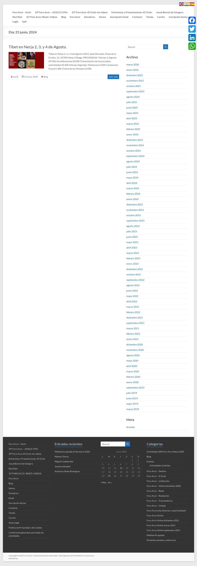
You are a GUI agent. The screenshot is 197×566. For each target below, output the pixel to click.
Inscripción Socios (178, 16)
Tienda (149, 16)
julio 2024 (131, 166)
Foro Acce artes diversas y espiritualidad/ (166, 510)
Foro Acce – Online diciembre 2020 (164, 486)
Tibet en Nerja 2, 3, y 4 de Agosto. (38, 46)
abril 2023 (131, 247)
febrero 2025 (133, 129)
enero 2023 (132, 263)
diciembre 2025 (134, 75)
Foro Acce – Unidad (156, 505)
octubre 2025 (133, 85)
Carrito (161, 16)
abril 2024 (131, 182)
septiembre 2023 (135, 220)
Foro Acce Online (155, 515)
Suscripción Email (119, 16)
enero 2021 (132, 339)
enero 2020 (132, 382)
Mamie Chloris (62, 456)
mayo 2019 (132, 403)
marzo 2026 (132, 64)
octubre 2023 (133, 215)
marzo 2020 (132, 371)
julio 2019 (131, 392)
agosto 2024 (133, 161)
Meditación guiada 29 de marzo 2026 (72, 451)
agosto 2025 (133, 96)
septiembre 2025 (135, 91)
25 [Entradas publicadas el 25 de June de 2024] (109, 475)
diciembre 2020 (134, 344)
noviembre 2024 (135, 145)
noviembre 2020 (135, 349)
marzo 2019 (132, 409)
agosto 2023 (133, 225)
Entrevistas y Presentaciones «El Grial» (131, 12)
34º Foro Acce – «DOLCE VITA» (51, 12)
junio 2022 (132, 290)
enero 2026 (132, 69)
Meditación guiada (155, 535)
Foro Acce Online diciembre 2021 (163, 520)
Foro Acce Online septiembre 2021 (163, 530)
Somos (102, 16)
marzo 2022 (132, 306)
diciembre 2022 (134, 269)
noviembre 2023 (135, 209)
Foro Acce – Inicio (21, 12)
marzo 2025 (132, 123)
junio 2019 (132, 398)
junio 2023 (132, 236)
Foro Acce (75, 16)
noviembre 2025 (135, 80)
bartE (15, 76)
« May (103, 482)
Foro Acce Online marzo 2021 (161, 525)
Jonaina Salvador (63, 466)
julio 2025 (131, 102)
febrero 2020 (133, 376)
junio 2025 (132, 107)
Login (15, 21)
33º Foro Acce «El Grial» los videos (90, 12)
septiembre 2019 (135, 387)
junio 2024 (132, 172)
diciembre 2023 (134, 204)
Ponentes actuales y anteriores (161, 540)
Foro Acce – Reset (155, 491)
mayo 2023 (132, 242)
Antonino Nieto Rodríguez (67, 471)
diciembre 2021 (134, 317)
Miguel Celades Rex (64, 461)
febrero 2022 (133, 312)
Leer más (113, 76)
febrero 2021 (133, 333)
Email (11, 498)
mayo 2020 (132, 360)
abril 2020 (131, 365)
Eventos (150, 461)
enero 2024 (132, 199)
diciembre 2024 (134, 139)
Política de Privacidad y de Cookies (25, 527)
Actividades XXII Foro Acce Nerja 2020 (165, 451)
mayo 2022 (132, 295)
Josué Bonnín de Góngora (169, 12)
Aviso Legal (14, 522)
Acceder (130, 427)
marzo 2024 (132, 188)
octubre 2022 (133, 274)
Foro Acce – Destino (156, 471)
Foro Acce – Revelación (158, 495)
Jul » (110, 482)
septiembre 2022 (135, 279)
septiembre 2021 (135, 322)
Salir (24, 21)
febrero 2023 (133, 258)
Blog (63, 16)
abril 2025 (131, 118)
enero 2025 (132, 134)
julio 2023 (131, 231)
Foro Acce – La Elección (158, 481)
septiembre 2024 (135, 155)
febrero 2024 (133, 193)
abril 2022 (131, 301)
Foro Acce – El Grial (156, 476)
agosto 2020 (133, 355)
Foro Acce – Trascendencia (159, 500)
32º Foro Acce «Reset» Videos (41, 16)
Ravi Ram (17, 16)
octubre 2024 (133, 150)
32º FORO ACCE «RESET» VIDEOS (25, 473)
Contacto (137, 16)
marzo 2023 (132, 252)
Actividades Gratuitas (160, 465)
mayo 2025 (132, 112)
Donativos (89, 16)
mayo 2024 (132, 177)
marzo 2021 (132, 328)
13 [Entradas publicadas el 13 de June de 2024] (121, 468)
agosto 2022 (133, 285)
